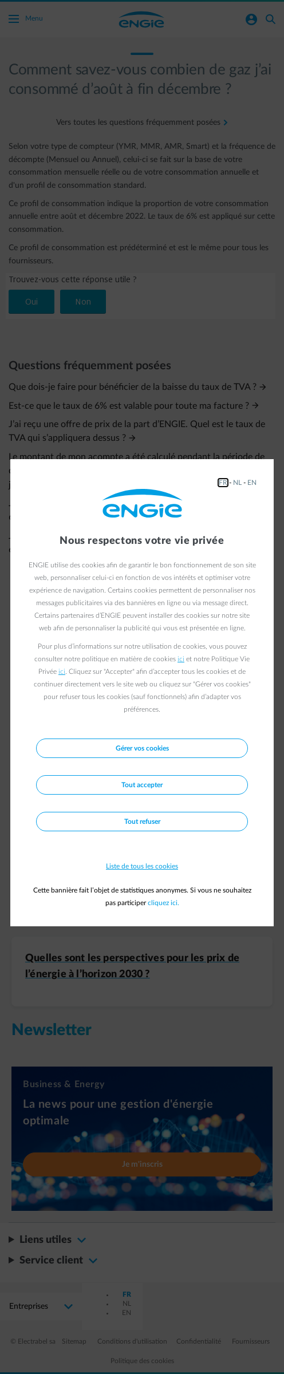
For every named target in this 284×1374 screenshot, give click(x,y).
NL (237, 482)
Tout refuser (142, 821)
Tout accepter (142, 784)
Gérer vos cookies (142, 748)
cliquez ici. (163, 902)
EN (252, 482)
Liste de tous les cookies (142, 866)
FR (223, 482)
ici (181, 659)
